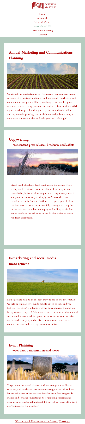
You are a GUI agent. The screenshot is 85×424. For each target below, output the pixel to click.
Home (42, 14)
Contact (42, 34)
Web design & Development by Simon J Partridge (42, 421)
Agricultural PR (42, 26)
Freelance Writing (43, 30)
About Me (42, 18)
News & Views (42, 22)
